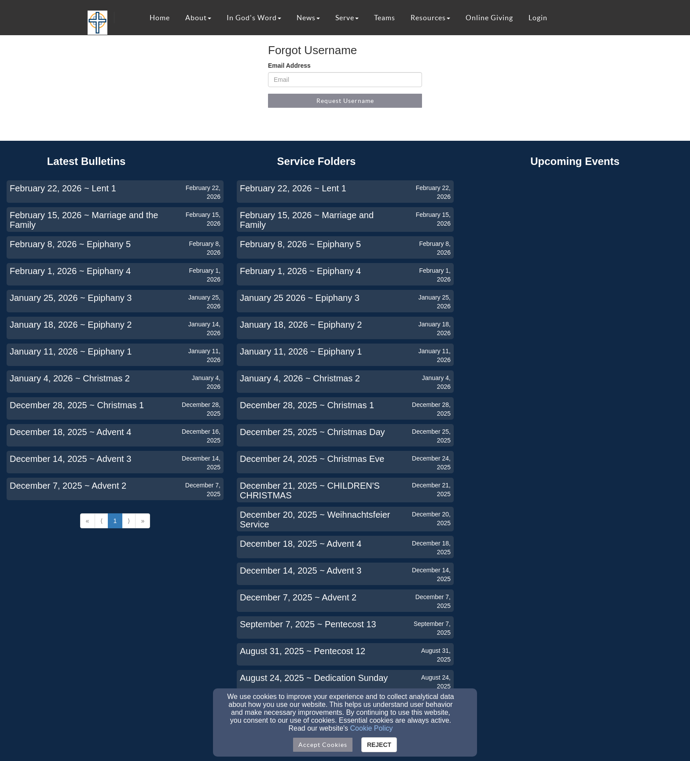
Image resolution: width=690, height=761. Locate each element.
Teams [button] (384, 18)
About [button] (198, 18)
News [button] (308, 18)
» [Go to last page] (142, 520)
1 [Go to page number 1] (115, 520)
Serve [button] (347, 18)
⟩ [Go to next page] (129, 520)
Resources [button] (430, 18)
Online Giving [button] (489, 18)
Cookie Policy (371, 728)
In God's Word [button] (254, 18)
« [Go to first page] (87, 520)
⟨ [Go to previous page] (101, 520)
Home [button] (160, 18)
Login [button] (538, 18)
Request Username (345, 100)
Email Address (289, 65)
